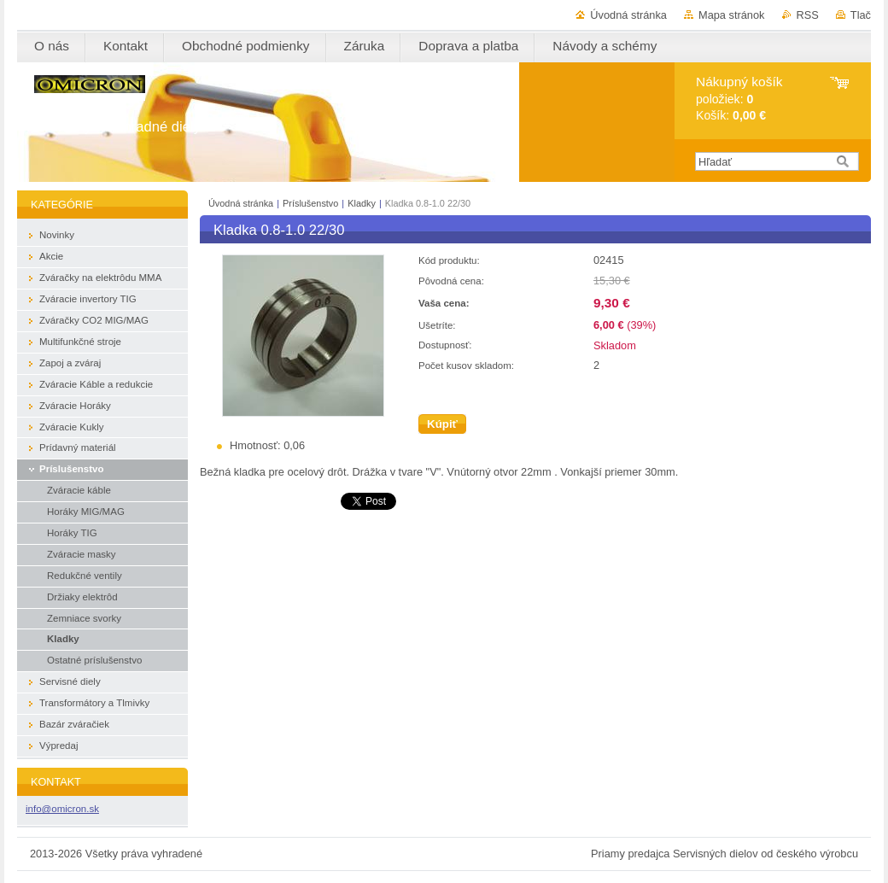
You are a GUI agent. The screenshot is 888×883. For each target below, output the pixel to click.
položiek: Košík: (739, 98)
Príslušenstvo (312, 203)
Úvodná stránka (628, 15)
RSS (808, 15)
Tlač (860, 15)
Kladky (363, 203)
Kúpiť (442, 424)
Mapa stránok (731, 15)
